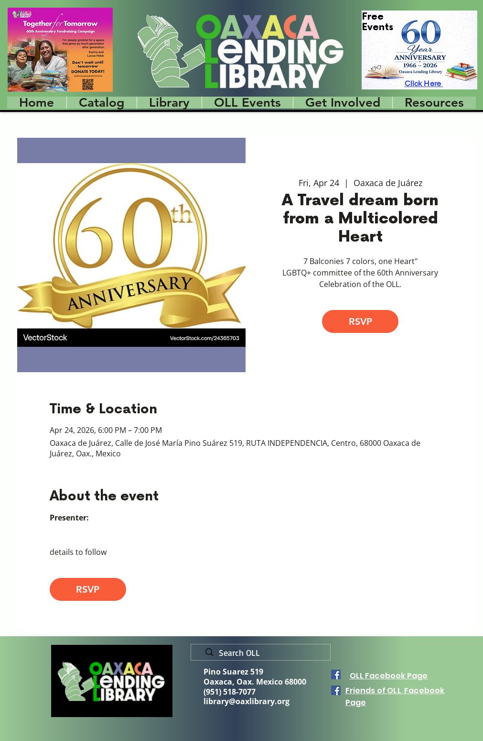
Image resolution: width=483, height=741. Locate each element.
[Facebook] (336, 674)
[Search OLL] (264, 653)
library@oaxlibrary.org (247, 701)
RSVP (360, 321)
